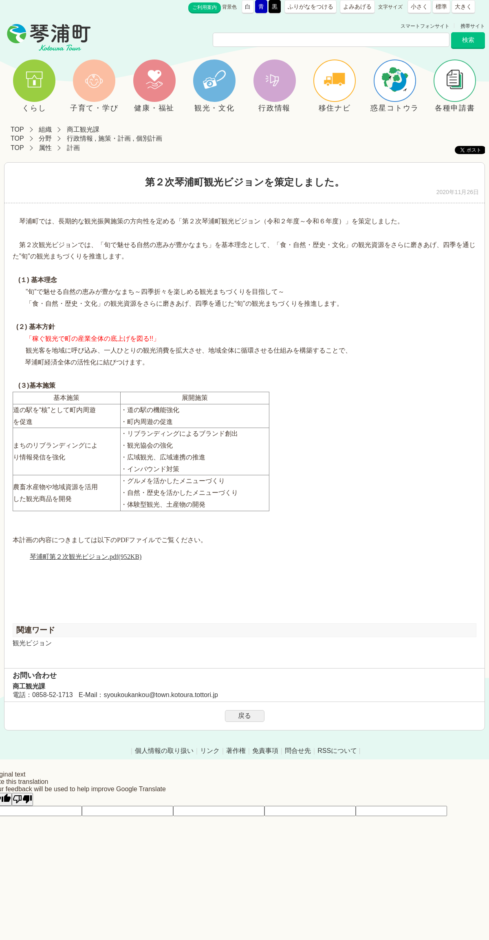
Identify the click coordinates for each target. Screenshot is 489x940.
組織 (45, 129)
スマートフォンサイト (425, 26)
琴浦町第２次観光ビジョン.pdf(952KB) (85, 556)
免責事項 (265, 750)
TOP (17, 129)
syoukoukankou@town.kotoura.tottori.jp (161, 694)
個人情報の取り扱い (164, 750)
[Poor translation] (22, 799)
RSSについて (337, 750)
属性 (45, 147)
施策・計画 (114, 138)
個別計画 (149, 138)
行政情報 (80, 138)
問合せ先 (298, 750)
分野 (45, 138)
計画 (73, 147)
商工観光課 (83, 129)
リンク (210, 750)
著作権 (236, 750)
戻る (244, 715)
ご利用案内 (204, 7)
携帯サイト (472, 26)
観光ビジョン (32, 643)
